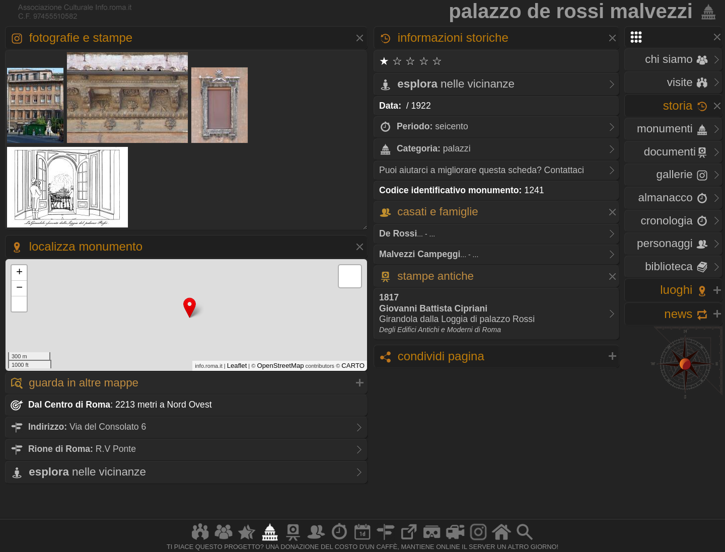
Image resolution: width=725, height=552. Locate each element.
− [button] (19, 288)
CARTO (353, 365)
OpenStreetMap (280, 365)
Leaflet (237, 365)
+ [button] (19, 272)
